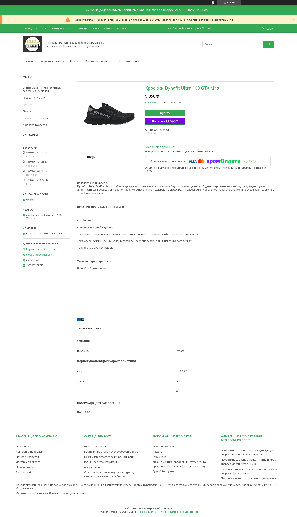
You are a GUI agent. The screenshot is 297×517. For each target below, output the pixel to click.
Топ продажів (24, 472)
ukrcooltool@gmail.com (39, 254)
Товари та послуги (49, 61)
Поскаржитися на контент (151, 511)
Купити (165, 113)
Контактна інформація (99, 61)
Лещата (157, 451)
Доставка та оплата (130, 61)
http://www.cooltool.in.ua (40, 249)
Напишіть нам (197, 10)
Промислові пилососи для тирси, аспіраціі (109, 456)
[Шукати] (268, 44)
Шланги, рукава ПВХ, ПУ (98, 446)
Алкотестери (92, 467)
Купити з (165, 121)
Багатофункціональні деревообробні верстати (112, 451)
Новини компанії (26, 467)
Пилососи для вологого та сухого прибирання (248, 478)
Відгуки (27, 111)
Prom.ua (167, 508)
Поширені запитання (35, 118)
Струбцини (159, 456)
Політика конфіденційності (183, 511)
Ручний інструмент (164, 471)
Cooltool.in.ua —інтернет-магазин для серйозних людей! (43, 89)
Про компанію (24, 446)
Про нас (75, 61)
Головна (28, 61)
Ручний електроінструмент (100, 462)
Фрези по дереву (163, 446)
